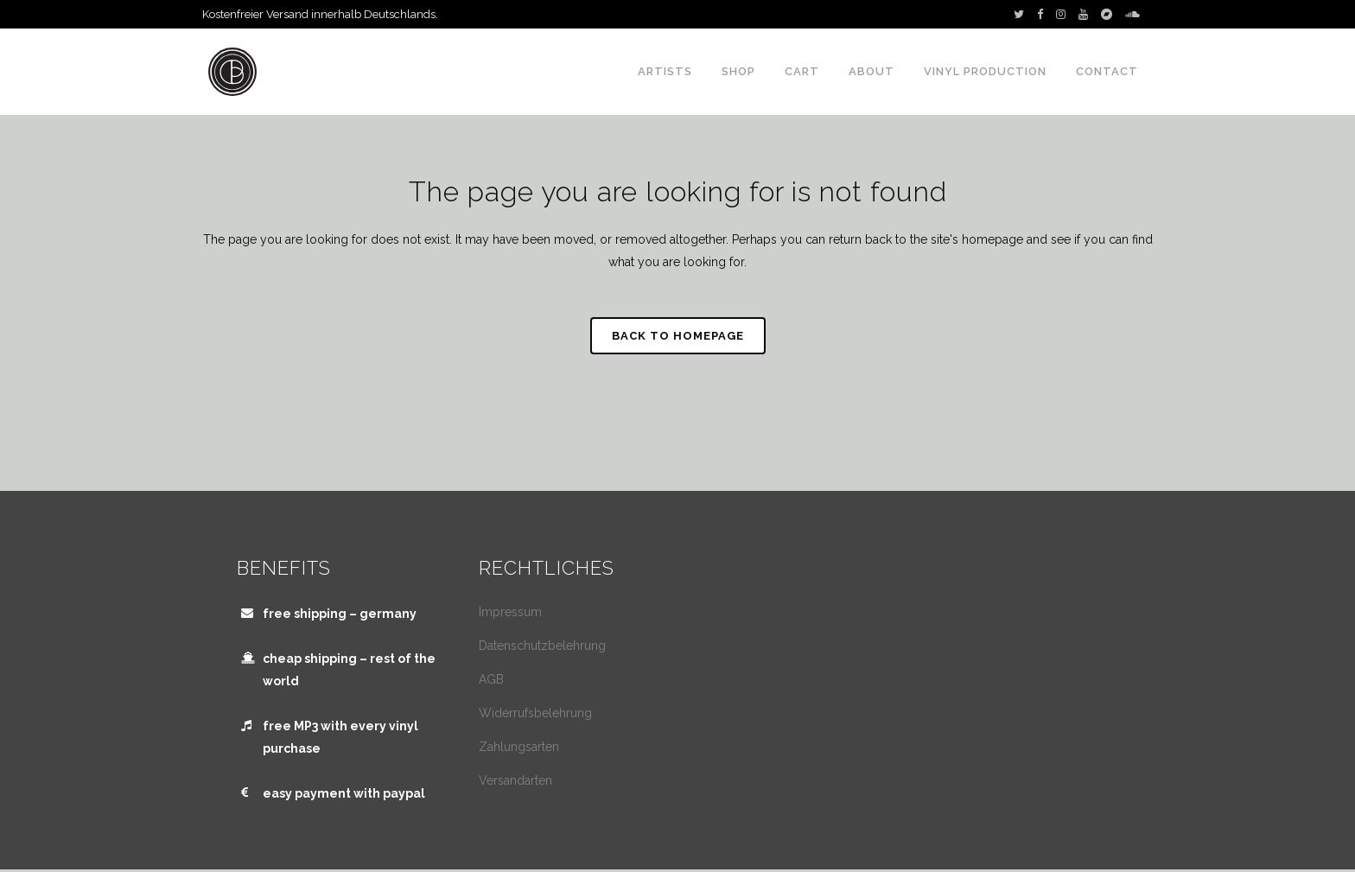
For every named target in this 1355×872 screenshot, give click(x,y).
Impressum (510, 612)
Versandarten (515, 780)
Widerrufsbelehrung (535, 713)
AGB (491, 679)
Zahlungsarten (519, 747)
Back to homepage (678, 335)
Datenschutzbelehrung (542, 645)
